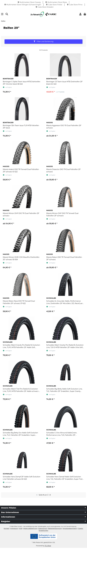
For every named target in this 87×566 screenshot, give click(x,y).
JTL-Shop (48, 546)
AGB (20, 528)
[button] (80, 14)
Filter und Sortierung (43, 41)
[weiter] (50, 495)
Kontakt (6, 528)
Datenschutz (42, 528)
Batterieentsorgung (55, 528)
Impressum (14, 528)
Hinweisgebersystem (70, 528)
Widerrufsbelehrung (30, 528)
